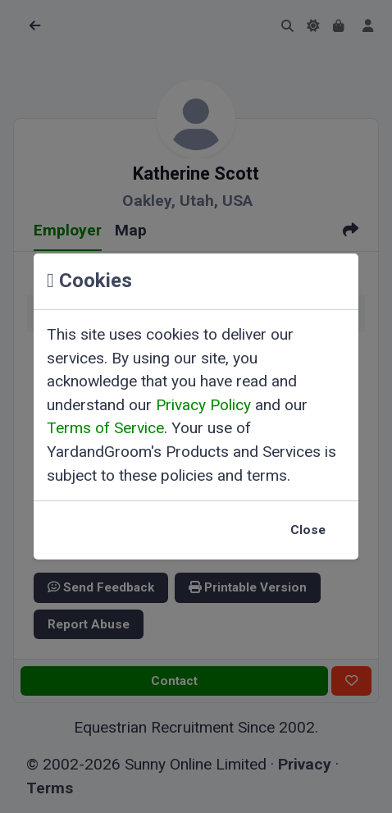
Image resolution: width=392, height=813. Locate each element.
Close (308, 530)
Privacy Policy (203, 404)
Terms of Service (105, 427)
